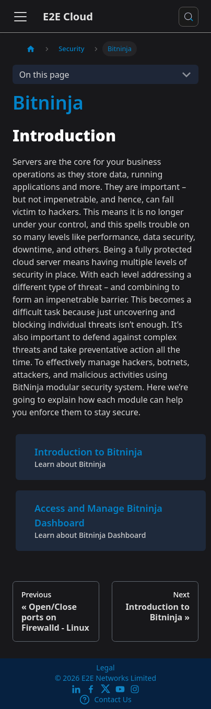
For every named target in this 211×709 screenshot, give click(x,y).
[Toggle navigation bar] (20, 17)
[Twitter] (105, 688)
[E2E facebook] (91, 688)
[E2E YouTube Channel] (120, 688)
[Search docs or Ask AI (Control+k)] (188, 17)
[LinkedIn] (76, 688)
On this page (44, 74)
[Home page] (31, 48)
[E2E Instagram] (135, 688)
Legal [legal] (105, 667)
